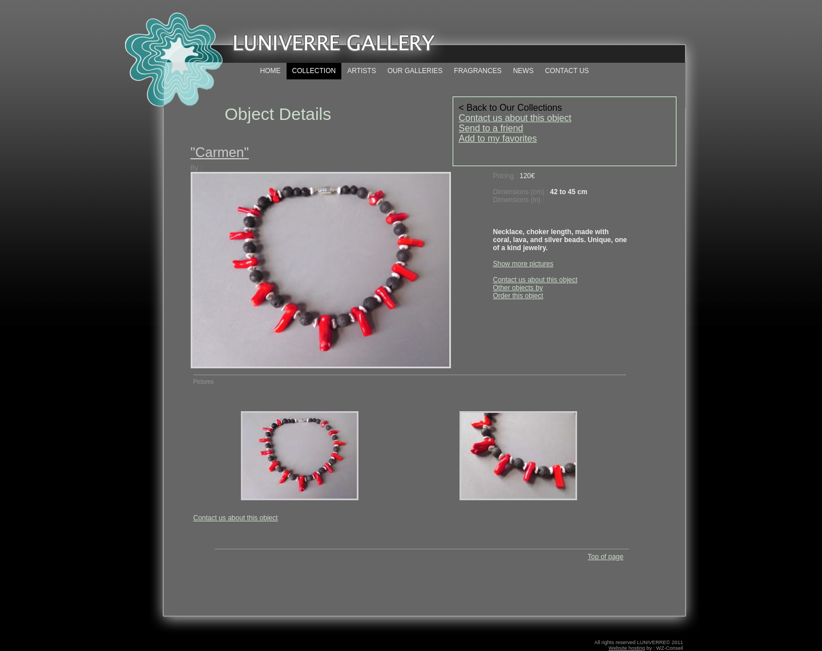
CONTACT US (567, 71)
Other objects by (518, 288)
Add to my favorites (498, 138)
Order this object (518, 296)
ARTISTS (361, 71)
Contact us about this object (515, 118)
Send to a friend (491, 128)
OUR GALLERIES (415, 71)
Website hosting (627, 648)
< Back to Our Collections (510, 107)
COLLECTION (314, 71)
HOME (270, 71)
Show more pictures (523, 264)
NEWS (523, 71)
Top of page (605, 557)
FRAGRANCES (477, 71)
